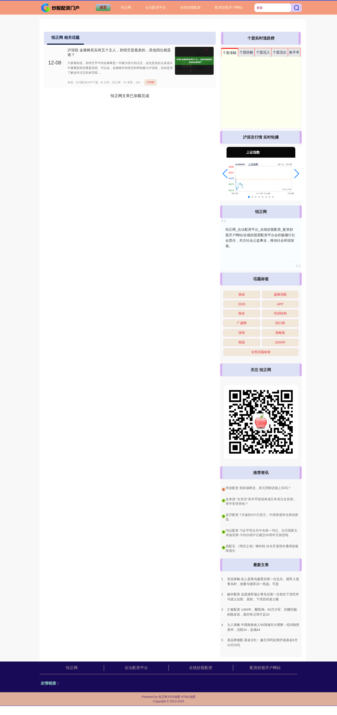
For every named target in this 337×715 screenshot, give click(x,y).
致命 (241, 313)
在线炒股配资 (190, 7)
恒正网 (126, 7)
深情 (241, 332)
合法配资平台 (155, 7)
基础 (241, 294)
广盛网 (242, 323)
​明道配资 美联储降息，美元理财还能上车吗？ (258, 488)
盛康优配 (280, 294)
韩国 (241, 342)
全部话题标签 (261, 352)
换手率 (294, 52)
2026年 (280, 342)
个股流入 (263, 52)
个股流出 (279, 52)
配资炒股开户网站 (228, 7)
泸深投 (150, 82)
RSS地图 (174, 696)
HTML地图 (188, 696)
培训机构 (280, 313)
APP (280, 304)
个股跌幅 (246, 52)
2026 (241, 304)
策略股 (280, 332)
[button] (225, 173)
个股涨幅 (229, 53)
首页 (103, 7)
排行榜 (280, 323)
